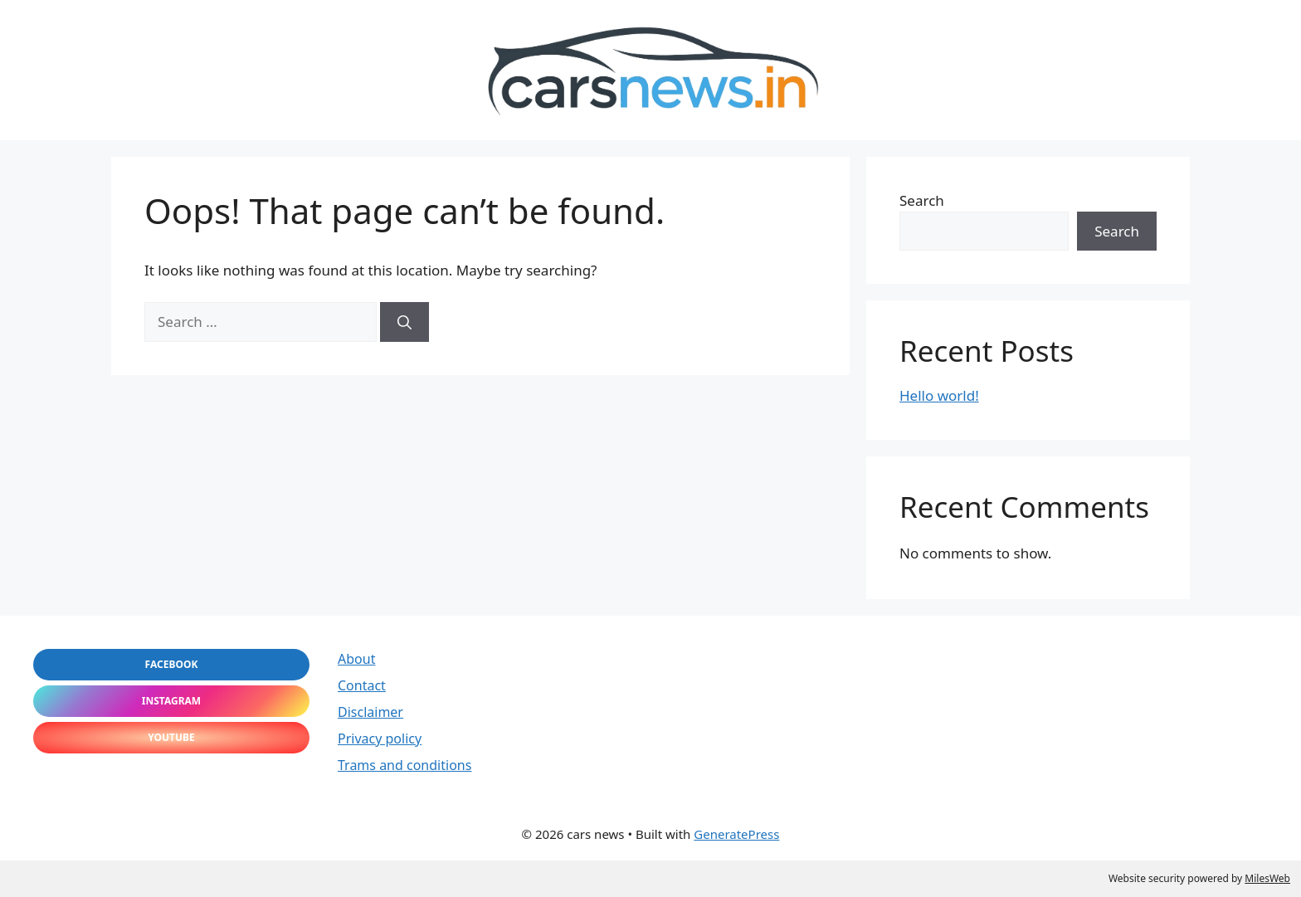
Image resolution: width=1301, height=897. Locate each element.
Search (921, 200)
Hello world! (939, 395)
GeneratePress (736, 834)
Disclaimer (370, 712)
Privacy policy (379, 738)
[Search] (404, 322)
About (356, 659)
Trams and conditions (404, 765)
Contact (362, 685)
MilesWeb (1267, 878)
